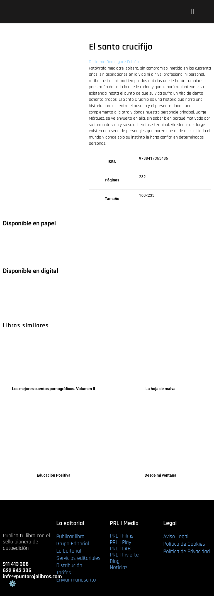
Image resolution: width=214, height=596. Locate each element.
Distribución (69, 565)
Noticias (119, 567)
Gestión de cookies (12, 583)
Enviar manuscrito (76, 579)
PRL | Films (121, 536)
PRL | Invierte (124, 554)
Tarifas (63, 572)
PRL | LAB (120, 548)
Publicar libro (70, 536)
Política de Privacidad (186, 551)
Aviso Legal (175, 536)
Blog (115, 561)
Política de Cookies (184, 544)
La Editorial (68, 551)
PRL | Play (120, 542)
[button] (192, 12)
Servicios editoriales (78, 558)
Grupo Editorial (72, 543)
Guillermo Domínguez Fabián (114, 62)
